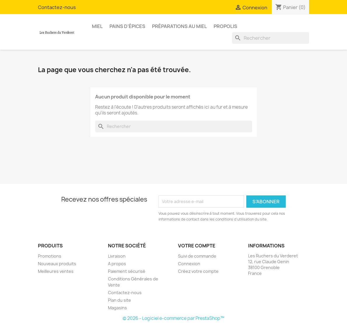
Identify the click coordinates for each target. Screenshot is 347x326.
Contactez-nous (57, 7)
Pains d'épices (127, 26)
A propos (117, 263)
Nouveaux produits (57, 263)
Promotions (49, 256)
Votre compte (196, 245)
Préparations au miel (179, 26)
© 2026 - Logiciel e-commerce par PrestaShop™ (173, 318)
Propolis (225, 26)
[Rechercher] (270, 38)
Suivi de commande (197, 256)
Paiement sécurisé (126, 271)
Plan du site (119, 300)
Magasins (117, 308)
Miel (97, 26)
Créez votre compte (198, 271)
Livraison (116, 256)
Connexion (189, 263)
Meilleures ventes (56, 271)
